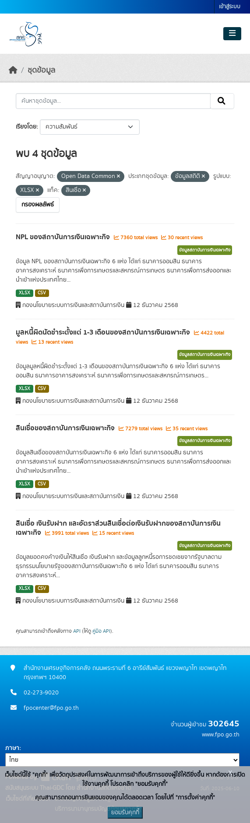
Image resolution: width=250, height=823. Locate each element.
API (77, 631)
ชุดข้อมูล (41, 70)
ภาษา (12, 748)
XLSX (24, 292)
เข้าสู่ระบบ (229, 7)
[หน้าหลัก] (13, 70)
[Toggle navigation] (232, 33)
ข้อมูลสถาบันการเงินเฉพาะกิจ (204, 250)
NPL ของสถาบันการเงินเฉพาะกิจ (64, 237)
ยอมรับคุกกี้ (125, 812)
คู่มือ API (101, 631)
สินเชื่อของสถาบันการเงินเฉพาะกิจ (66, 428)
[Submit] (222, 101)
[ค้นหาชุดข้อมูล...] (113, 101)
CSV (42, 292)
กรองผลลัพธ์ (37, 204)
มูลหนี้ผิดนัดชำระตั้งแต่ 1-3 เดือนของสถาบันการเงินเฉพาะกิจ (104, 332)
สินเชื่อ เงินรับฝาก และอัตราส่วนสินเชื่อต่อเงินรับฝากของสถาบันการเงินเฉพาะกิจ (118, 528)
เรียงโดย (26, 126)
